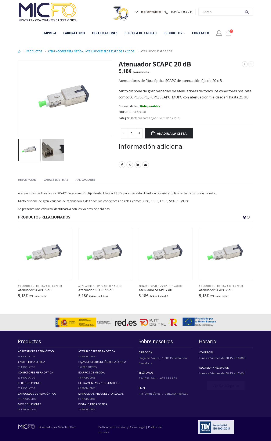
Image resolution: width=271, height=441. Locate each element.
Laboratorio (74, 33)
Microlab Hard (67, 427)
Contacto (200, 33)
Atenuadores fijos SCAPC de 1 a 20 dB (157, 118)
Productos (173, 33)
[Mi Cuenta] (219, 33)
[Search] (247, 11)
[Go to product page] (45, 254)
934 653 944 (147, 378)
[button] (244, 217)
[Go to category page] (45, 354)
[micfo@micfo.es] (148, 11)
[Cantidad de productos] (131, 133)
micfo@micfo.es (149, 393)
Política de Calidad (140, 33)
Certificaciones (105, 33)
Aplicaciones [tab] (85, 179)
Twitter (129, 164)
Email (145, 164)
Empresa (49, 33)
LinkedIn (137, 164)
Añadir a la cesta (172, 133)
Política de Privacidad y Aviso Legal (121, 427)
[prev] (245, 64)
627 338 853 (168, 378)
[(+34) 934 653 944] (178, 11)
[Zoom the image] (47, 4)
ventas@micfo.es (176, 393)
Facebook (122, 164)
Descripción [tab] (27, 179)
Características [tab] (56, 179)
